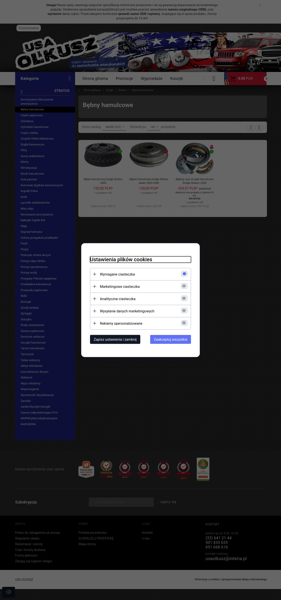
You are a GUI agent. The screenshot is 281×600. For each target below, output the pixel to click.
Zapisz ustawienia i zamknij (115, 339)
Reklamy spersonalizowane (121, 323)
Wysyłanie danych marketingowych (127, 311)
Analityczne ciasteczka (117, 299)
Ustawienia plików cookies (121, 259)
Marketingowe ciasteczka (120, 286)
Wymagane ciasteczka (117, 274)
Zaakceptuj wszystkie (170, 339)
